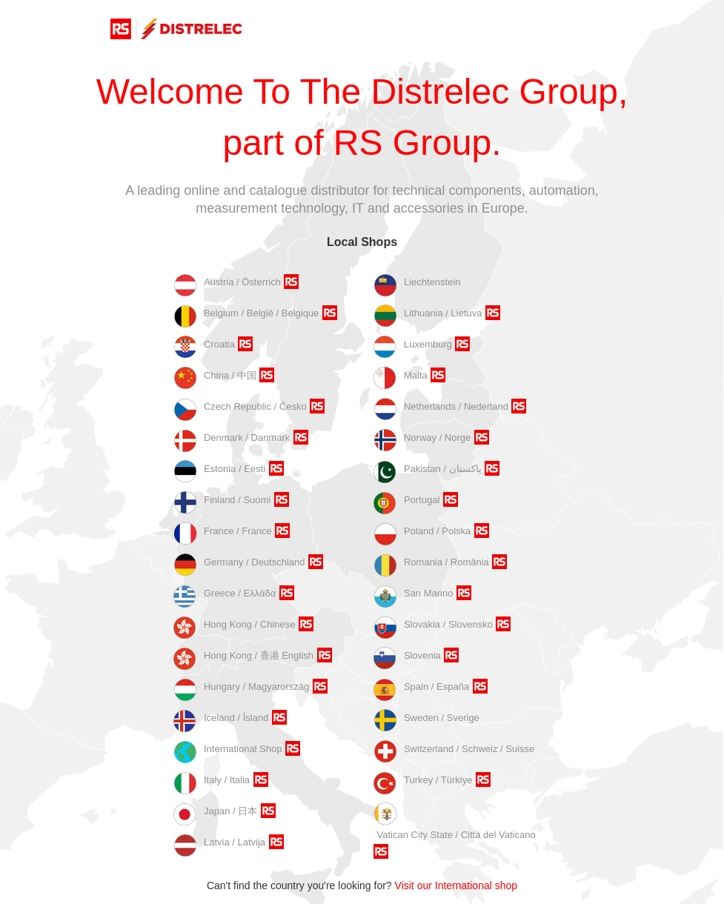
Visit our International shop (456, 885)
